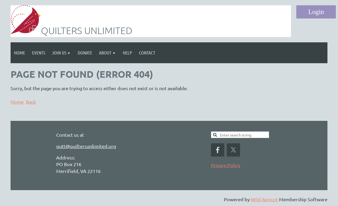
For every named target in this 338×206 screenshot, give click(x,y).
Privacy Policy (225, 165)
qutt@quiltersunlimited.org (86, 146)
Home (17, 101)
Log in (316, 12)
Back (31, 101)
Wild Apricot (264, 199)
